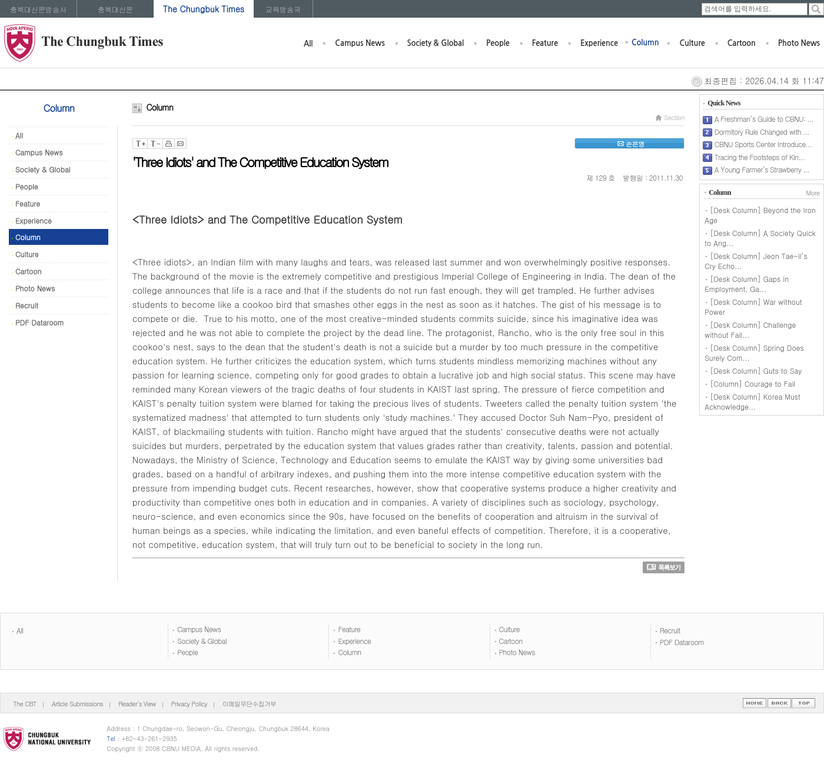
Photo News (799, 43)
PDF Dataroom (38, 322)
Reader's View (136, 703)
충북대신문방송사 (38, 9)
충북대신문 (115, 9)
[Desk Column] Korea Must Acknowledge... (752, 401)
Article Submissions (77, 703)
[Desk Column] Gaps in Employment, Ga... (747, 284)
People (498, 43)
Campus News (359, 43)
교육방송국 (283, 9)
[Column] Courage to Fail (752, 383)
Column (645, 42)
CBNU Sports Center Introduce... (763, 144)
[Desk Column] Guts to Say (756, 371)
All (308, 44)
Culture (692, 43)
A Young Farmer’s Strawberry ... (762, 169)
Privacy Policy (189, 703)
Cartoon (741, 43)
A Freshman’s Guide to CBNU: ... (764, 119)
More (812, 192)
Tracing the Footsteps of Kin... (760, 157)
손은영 (629, 143)
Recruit (25, 305)
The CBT (25, 703)
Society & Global (435, 43)
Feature (545, 43)
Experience (599, 43)
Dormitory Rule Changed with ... (762, 132)
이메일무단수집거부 (249, 703)
